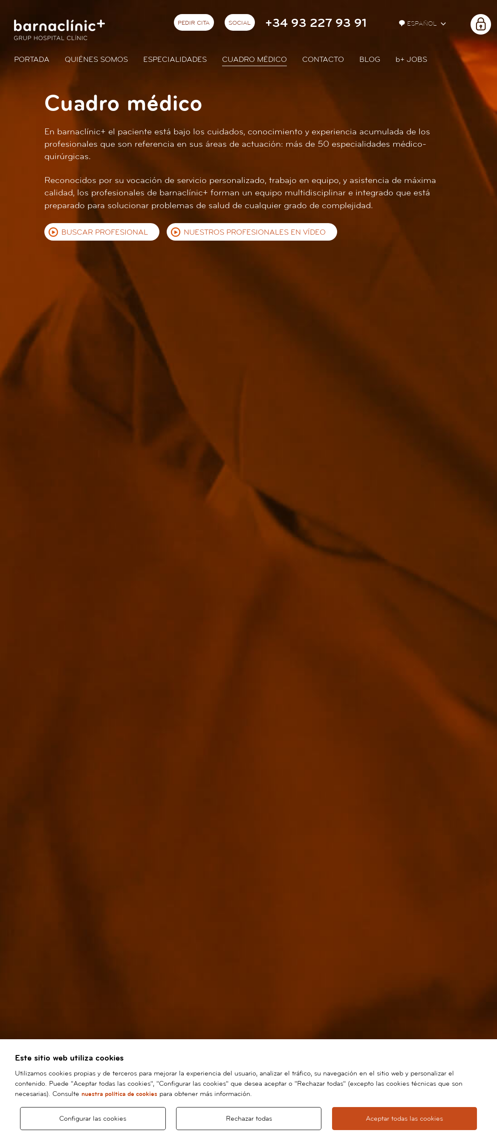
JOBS (411, 59)
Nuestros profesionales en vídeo (255, 232)
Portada (31, 59)
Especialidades (175, 59)
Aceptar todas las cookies (404, 1118)
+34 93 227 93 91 (316, 23)
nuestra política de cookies (119, 1094)
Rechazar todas (249, 1118)
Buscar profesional (104, 232)
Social (239, 23)
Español (419, 24)
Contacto (323, 59)
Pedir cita (194, 23)
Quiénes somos (96, 59)
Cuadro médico (254, 59)
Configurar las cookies (92, 1118)
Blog (369, 59)
